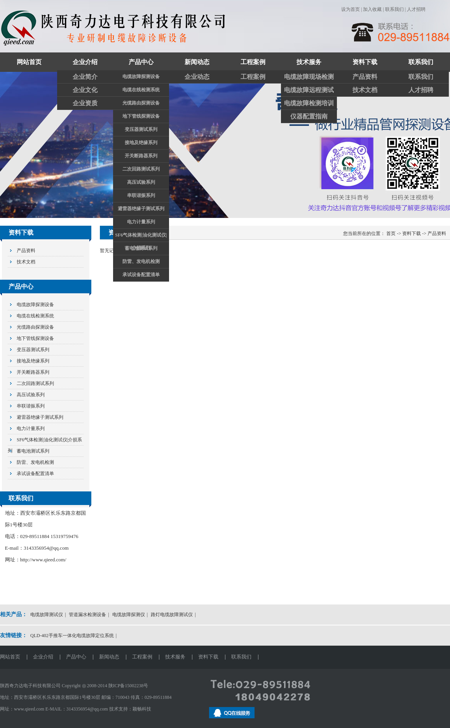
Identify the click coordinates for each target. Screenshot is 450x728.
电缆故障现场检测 (309, 76)
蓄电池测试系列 (141, 248)
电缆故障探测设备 (141, 76)
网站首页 (29, 62)
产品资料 (364, 76)
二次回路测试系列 (141, 169)
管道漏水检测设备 (87, 614)
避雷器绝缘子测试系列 (141, 208)
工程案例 (253, 62)
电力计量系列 (141, 222)
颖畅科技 (142, 709)
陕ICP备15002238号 (128, 685)
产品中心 (141, 62)
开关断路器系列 (141, 155)
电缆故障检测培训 (309, 103)
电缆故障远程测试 (309, 90)
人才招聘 (416, 9)
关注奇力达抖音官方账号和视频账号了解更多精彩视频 (225, 145)
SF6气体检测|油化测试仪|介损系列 (141, 237)
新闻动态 (197, 62)
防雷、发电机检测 (141, 261)
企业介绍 (85, 62)
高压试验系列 (141, 182)
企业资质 (85, 103)
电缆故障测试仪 (46, 614)
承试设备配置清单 (141, 274)
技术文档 (364, 90)
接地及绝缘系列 (141, 142)
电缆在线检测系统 (141, 89)
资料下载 (364, 62)
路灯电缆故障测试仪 (172, 614)
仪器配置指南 (309, 116)
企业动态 (197, 76)
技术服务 (309, 62)
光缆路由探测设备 (141, 103)
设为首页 (350, 9)
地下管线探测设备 (141, 116)
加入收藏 (372, 9)
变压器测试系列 (141, 129)
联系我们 (394, 9)
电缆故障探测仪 (128, 614)
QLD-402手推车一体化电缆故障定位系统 (72, 635)
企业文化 (85, 90)
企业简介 (85, 76)
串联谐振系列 (141, 195)
